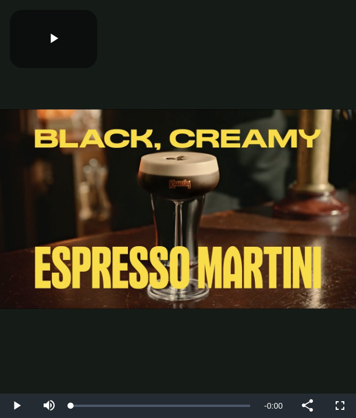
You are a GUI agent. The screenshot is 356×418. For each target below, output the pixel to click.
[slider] (160, 406)
